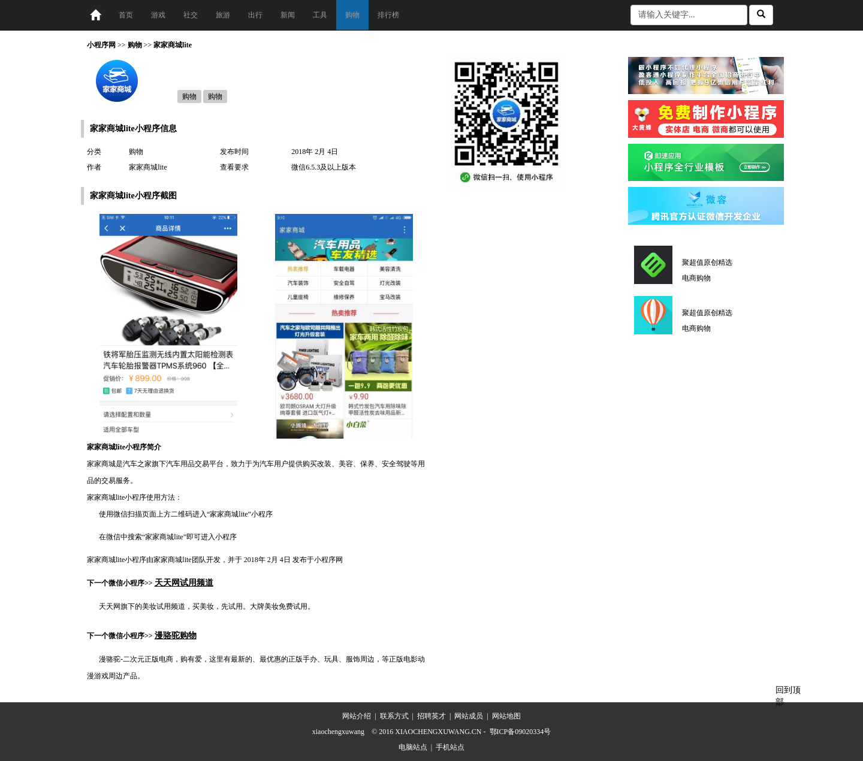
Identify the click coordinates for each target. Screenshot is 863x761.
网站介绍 (356, 716)
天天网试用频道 (184, 582)
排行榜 (388, 15)
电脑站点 (413, 747)
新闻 (287, 15)
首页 (126, 15)
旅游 (223, 15)
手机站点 (450, 747)
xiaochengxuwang (338, 731)
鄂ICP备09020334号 (520, 731)
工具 (320, 15)
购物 (352, 15)
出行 (255, 15)
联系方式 (394, 716)
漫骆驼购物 (176, 635)
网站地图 (506, 716)
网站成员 (468, 716)
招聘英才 (431, 716)
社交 (190, 15)
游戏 (158, 15)
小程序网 (101, 45)
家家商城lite (172, 45)
